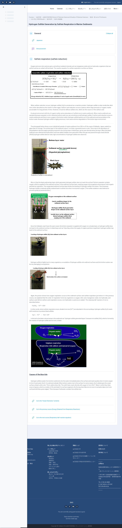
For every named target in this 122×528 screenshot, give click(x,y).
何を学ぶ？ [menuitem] (81, 8)
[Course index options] (24, 7)
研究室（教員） (56, 453)
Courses (35, 17)
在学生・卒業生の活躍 (58, 478)
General (41, 33)
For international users (32, 460)
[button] (86, 2)
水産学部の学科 (56, 451)
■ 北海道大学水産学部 (81, 452)
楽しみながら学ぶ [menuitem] (94, 8)
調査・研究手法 (56, 464)
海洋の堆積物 (62, 19)
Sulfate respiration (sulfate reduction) (54, 59)
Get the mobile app (73, 518)
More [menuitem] (115, 8)
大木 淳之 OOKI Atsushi (41, 19)
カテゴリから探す (56, 466)
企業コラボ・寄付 (31, 463)
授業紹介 (54, 460)
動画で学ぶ (54, 468)
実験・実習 (54, 462)
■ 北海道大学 (78, 449)
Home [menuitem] (52, 8)
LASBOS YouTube (31, 449)
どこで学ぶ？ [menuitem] (70, 8)
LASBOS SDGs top (31, 454)
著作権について (103, 452)
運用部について (103, 445)
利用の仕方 (102, 449)
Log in (119, 2)
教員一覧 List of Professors (102, 17)
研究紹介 (54, 458)
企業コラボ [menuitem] (107, 8)
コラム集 (54, 476)
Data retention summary (73, 516)
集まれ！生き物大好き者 (58, 474)
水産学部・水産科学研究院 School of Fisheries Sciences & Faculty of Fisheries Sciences (66, 17)
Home (27, 445)
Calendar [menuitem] (60, 8)
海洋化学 (53, 19)
